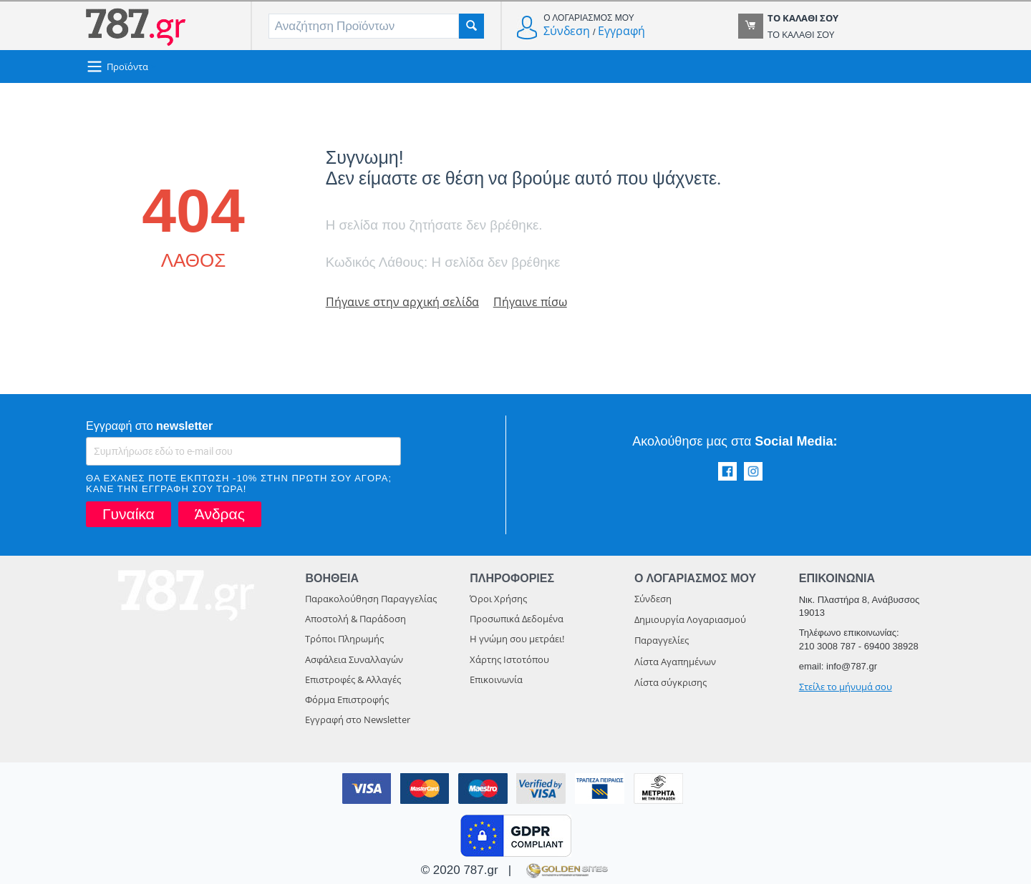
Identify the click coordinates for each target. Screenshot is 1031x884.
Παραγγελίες (661, 640)
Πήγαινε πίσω (536, 301)
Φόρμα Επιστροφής (347, 699)
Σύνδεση (566, 31)
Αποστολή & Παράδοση (355, 618)
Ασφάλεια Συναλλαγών (354, 659)
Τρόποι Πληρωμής (344, 638)
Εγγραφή (621, 31)
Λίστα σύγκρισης (670, 682)
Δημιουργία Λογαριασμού (690, 619)
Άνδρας (220, 514)
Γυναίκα (128, 514)
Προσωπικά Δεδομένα (516, 618)
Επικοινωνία (496, 679)
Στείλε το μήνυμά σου (845, 686)
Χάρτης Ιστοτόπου (509, 659)
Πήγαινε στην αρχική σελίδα (404, 301)
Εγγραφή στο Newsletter (357, 719)
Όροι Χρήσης (498, 598)
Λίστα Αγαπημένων (675, 661)
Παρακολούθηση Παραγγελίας (371, 598)
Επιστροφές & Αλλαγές (353, 679)
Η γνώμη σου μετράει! (517, 638)
